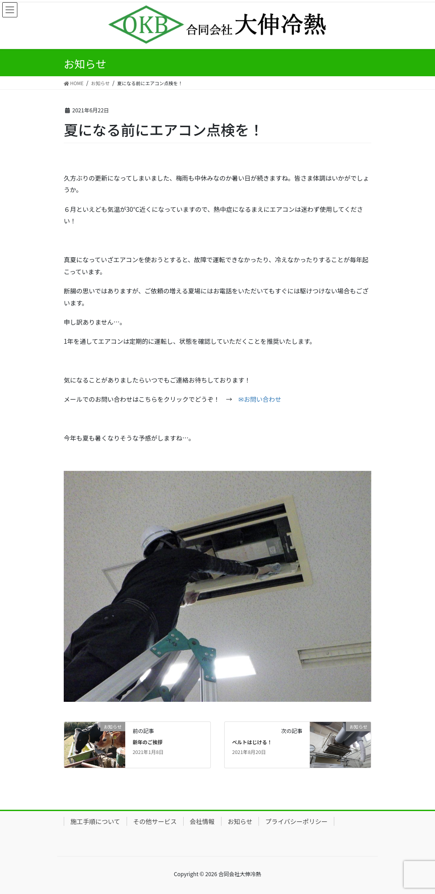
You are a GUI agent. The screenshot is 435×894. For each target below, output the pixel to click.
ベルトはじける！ (252, 742)
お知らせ (240, 821)
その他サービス (155, 821)
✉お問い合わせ (259, 399)
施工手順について (95, 821)
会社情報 (202, 821)
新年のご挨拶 (147, 742)
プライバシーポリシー (296, 821)
